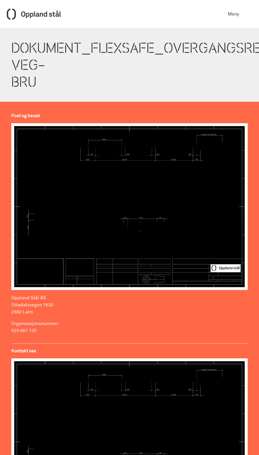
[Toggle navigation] (248, 14)
